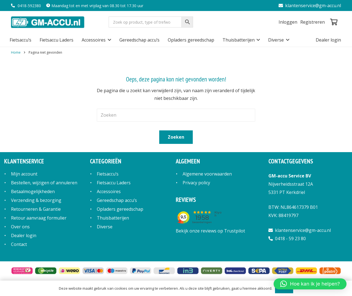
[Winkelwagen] (333, 22)
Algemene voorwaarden (207, 174)
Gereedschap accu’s (117, 200)
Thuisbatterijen (113, 218)
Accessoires (109, 191)
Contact (19, 244)
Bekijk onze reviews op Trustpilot (210, 231)
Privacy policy (196, 183)
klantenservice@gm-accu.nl (310, 5)
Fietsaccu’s (108, 174)
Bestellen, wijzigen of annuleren (44, 183)
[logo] (48, 22)
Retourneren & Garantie (36, 209)
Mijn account (24, 174)
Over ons (20, 227)
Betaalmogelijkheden (33, 191)
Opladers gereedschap (120, 209)
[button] (108, 40)
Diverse (104, 227)
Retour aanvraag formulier (39, 218)
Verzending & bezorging (36, 200)
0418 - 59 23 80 (287, 238)
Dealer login (23, 235)
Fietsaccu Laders (114, 183)
